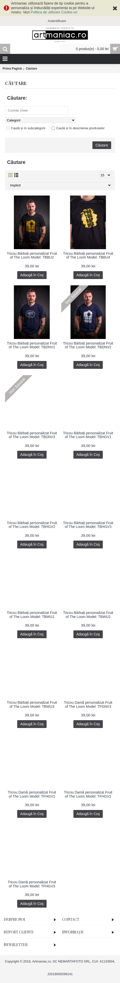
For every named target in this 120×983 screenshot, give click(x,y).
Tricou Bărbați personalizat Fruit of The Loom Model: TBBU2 (32, 255)
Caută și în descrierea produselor (78, 128)
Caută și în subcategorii (25, 128)
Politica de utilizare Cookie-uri (54, 12)
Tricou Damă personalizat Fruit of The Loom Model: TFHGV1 (32, 794)
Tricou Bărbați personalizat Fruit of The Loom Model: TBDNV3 (32, 435)
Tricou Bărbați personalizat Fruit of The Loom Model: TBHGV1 (88, 435)
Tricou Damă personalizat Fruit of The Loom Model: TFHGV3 (32, 884)
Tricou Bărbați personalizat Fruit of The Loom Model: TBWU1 (32, 614)
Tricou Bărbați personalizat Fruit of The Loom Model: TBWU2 (88, 614)
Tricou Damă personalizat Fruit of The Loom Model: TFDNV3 (88, 704)
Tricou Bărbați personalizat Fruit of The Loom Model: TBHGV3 (88, 525)
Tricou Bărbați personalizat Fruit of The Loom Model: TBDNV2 (88, 345)
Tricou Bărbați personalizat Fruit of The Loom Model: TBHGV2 (32, 525)
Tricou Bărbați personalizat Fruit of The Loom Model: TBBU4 (88, 255)
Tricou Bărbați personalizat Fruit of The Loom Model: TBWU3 (32, 704)
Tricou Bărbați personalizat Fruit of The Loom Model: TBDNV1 (32, 345)
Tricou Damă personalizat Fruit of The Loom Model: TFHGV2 (88, 794)
